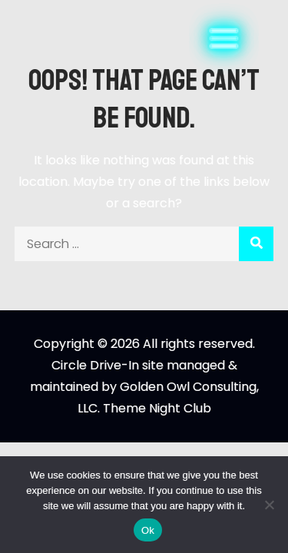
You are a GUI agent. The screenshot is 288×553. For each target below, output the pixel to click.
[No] (268, 504)
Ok (147, 530)
